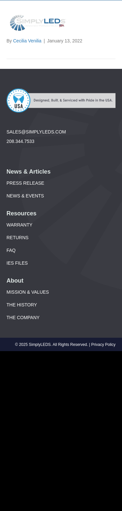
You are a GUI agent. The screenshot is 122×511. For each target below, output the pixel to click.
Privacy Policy (103, 344)
